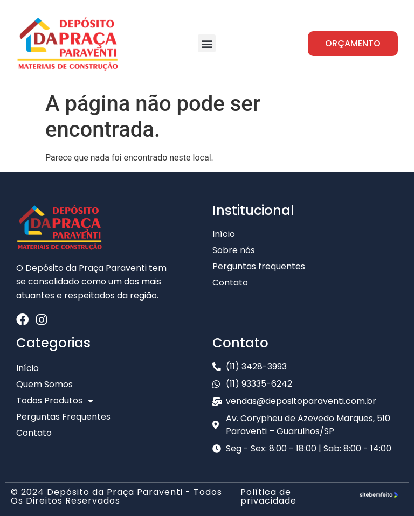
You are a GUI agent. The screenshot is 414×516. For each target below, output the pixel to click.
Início (27, 368)
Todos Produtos (54, 401)
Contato (34, 433)
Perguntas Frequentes (63, 416)
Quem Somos (44, 384)
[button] (207, 43)
